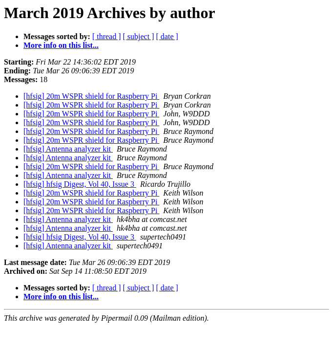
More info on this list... (61, 45)
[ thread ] (106, 36)
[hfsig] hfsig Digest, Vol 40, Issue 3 (79, 184)
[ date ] (167, 36)
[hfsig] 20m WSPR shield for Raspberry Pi (91, 96)
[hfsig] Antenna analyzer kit (68, 149)
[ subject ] (138, 36)
